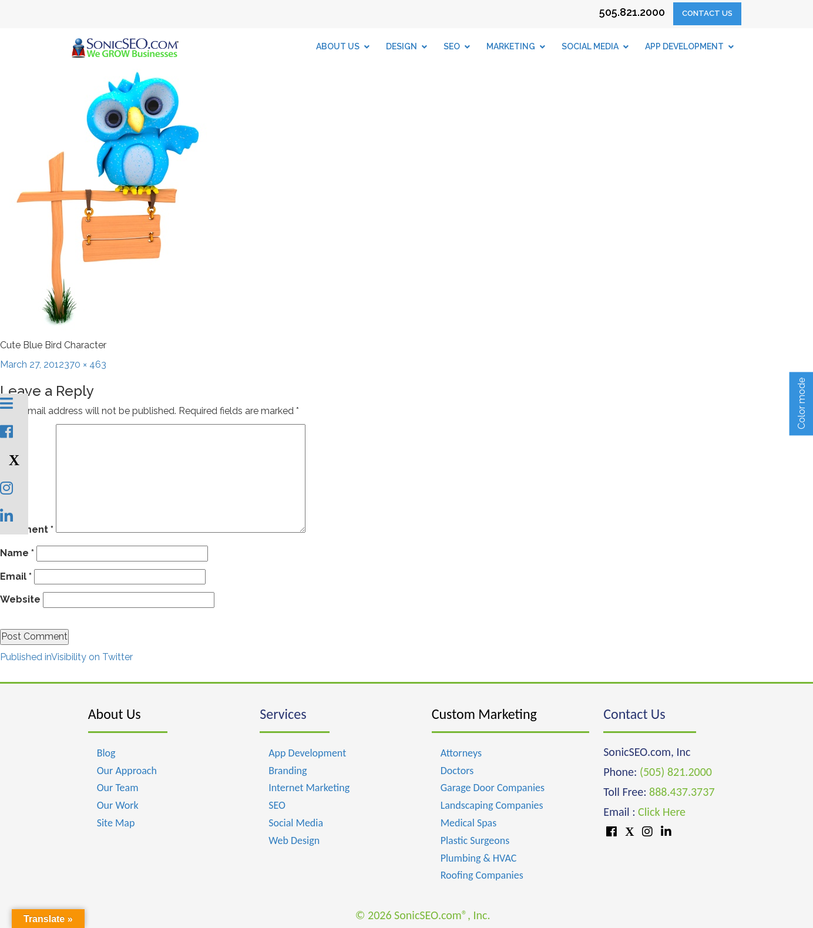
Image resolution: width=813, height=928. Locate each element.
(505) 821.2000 (676, 772)
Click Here (662, 812)
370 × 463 (85, 364)
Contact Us (707, 13)
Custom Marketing (484, 713)
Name (17, 553)
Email (16, 576)
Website (20, 599)
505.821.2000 (632, 12)
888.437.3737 (681, 792)
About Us (114, 713)
